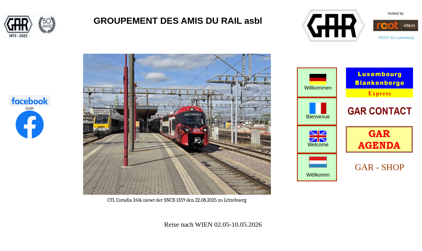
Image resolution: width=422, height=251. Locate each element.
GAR (29, 108)
